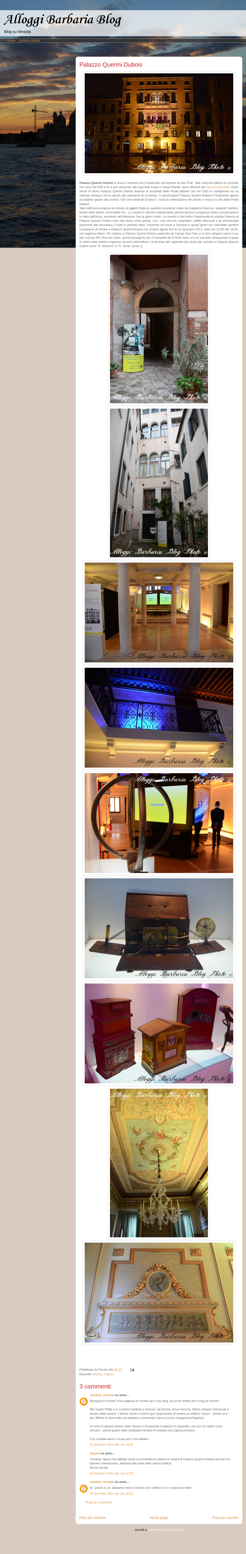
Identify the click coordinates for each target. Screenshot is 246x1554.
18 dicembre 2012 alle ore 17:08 (111, 1473)
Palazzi (108, 1374)
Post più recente (92, 1518)
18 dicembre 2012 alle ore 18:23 (111, 1493)
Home (11, 40)
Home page (158, 1518)
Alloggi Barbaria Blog (62, 19)
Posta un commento (98, 1502)
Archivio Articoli (29, 40)
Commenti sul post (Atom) (165, 1529)
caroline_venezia (102, 1395)
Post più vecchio (225, 1518)
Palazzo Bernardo (218, 187)
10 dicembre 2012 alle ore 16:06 (111, 1444)
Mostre (97, 1374)
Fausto (95, 1453)
